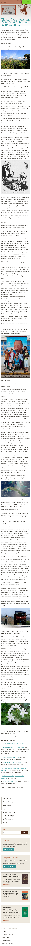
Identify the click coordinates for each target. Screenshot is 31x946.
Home (4, 931)
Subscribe (5, 937)
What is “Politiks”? (8, 934)
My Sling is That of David (9, 781)
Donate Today (8, 849)
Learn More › (6, 884)
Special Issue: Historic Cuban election (13, 743)
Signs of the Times (9, 809)
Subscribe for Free (9, 867)
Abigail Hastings (8, 816)
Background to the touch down (11, 762)
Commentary (7, 799)
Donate (26, 2)
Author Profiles (7, 943)
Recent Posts (6, 940)
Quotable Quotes (8, 819)
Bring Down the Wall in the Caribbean (13, 747)
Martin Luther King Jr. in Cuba (11, 757)
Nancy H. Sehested (9, 812)
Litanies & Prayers (9, 802)
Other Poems (7, 805)
